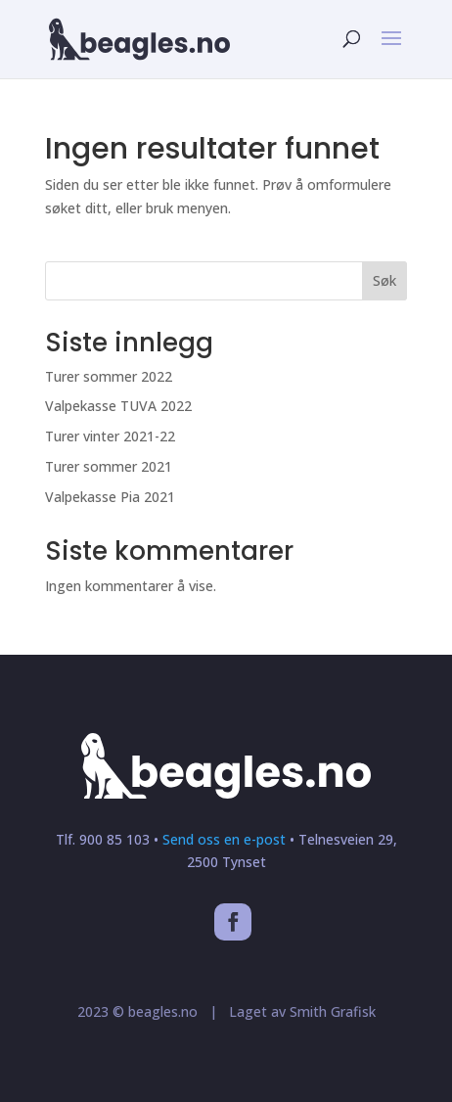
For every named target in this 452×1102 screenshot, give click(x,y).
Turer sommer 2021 (108, 466)
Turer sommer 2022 (108, 376)
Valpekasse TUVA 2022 (118, 405)
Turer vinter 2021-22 (110, 436)
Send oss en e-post (224, 839)
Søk (384, 280)
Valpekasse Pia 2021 (110, 496)
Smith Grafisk (331, 1011)
